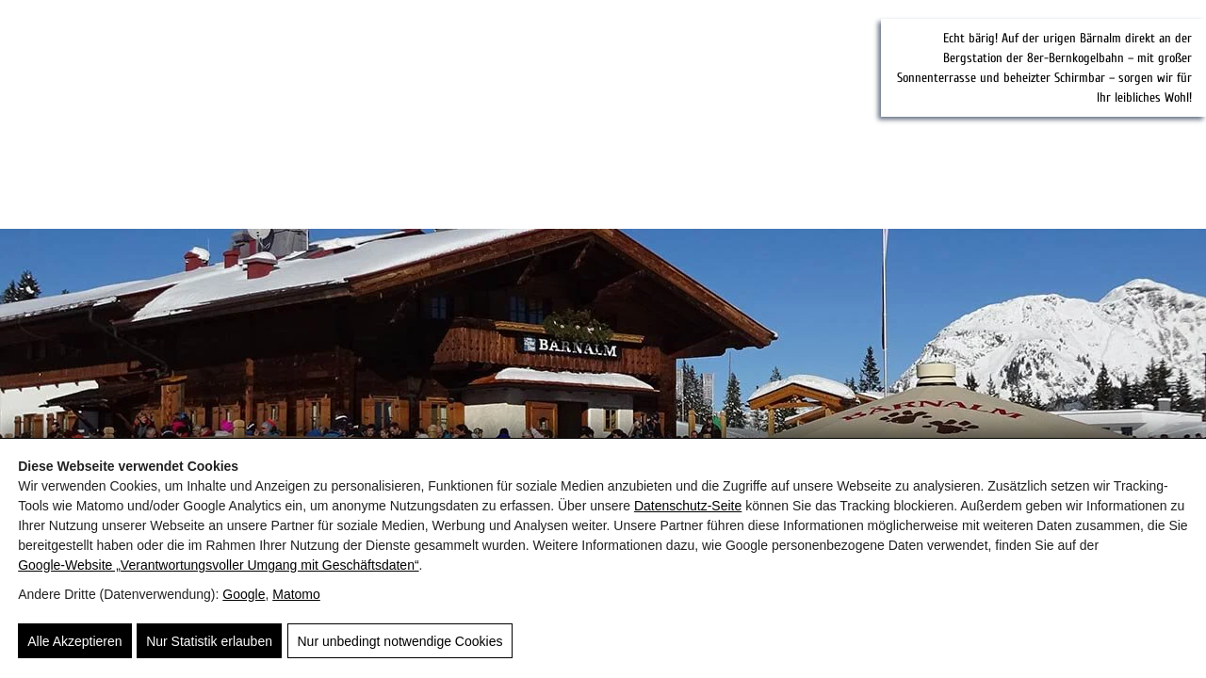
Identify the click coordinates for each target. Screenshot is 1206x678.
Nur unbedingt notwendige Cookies (398, 642)
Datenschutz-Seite (688, 506)
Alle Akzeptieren (74, 642)
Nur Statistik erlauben (209, 642)
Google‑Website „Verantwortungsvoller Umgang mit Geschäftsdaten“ (218, 565)
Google (243, 595)
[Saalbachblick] (390, 115)
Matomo (296, 595)
